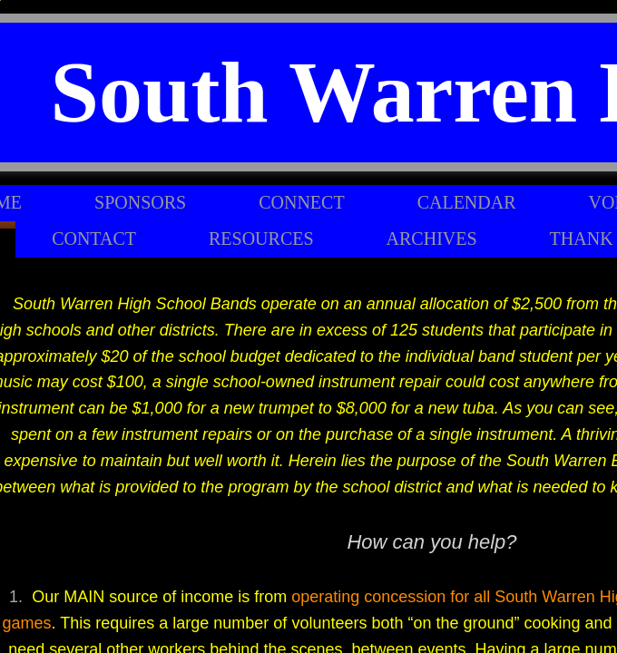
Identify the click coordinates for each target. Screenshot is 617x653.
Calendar (466, 202)
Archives (432, 239)
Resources (261, 239)
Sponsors (140, 202)
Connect (301, 202)
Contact (94, 239)
